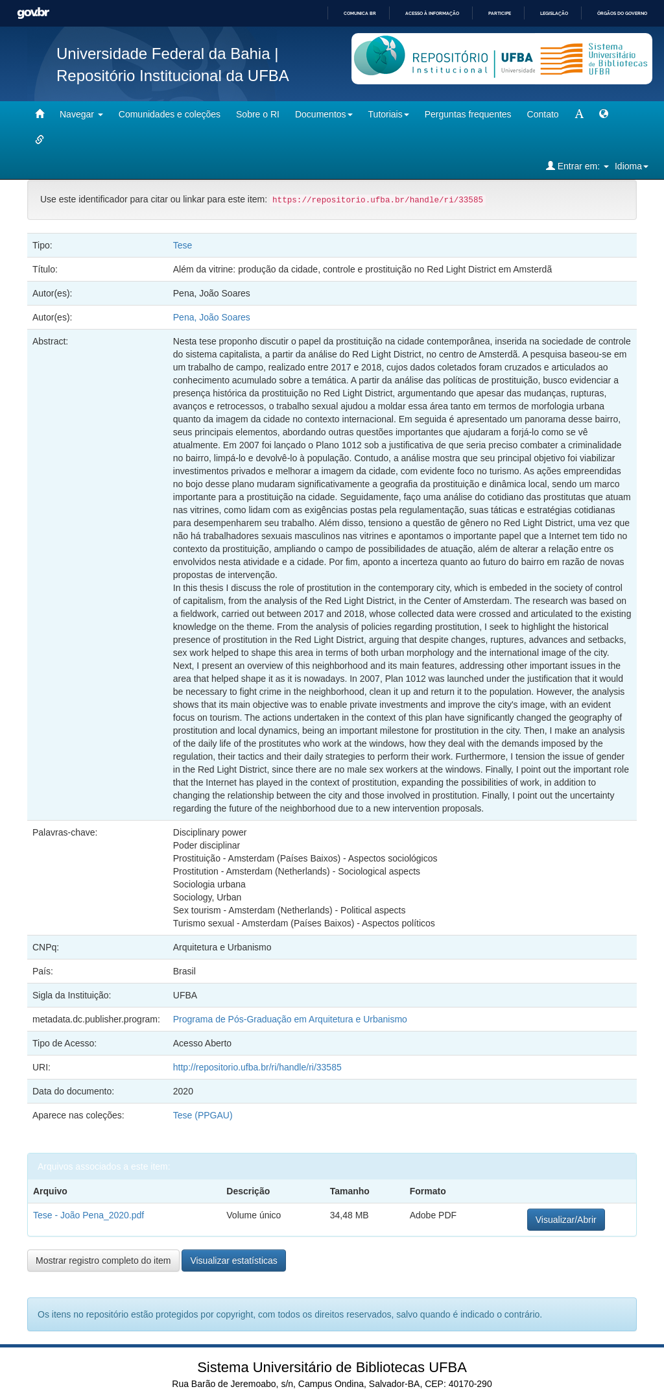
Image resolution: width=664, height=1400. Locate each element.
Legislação (554, 13)
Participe (499, 13)
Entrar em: (577, 165)
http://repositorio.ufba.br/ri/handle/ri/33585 (257, 1067)
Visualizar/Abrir (566, 1219)
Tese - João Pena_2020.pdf (88, 1215)
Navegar (81, 114)
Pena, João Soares (211, 317)
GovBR (33, 13)
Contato (543, 114)
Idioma (631, 166)
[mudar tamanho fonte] (579, 114)
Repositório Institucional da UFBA (172, 75)
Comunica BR (360, 13)
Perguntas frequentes (468, 114)
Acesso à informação (432, 13)
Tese (183, 245)
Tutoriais (388, 114)
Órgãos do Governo (622, 13)
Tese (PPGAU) (203, 1115)
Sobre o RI (257, 114)
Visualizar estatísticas (233, 1260)
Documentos (324, 114)
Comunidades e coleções (169, 114)
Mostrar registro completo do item (103, 1260)
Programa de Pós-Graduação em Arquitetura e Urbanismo (290, 1019)
